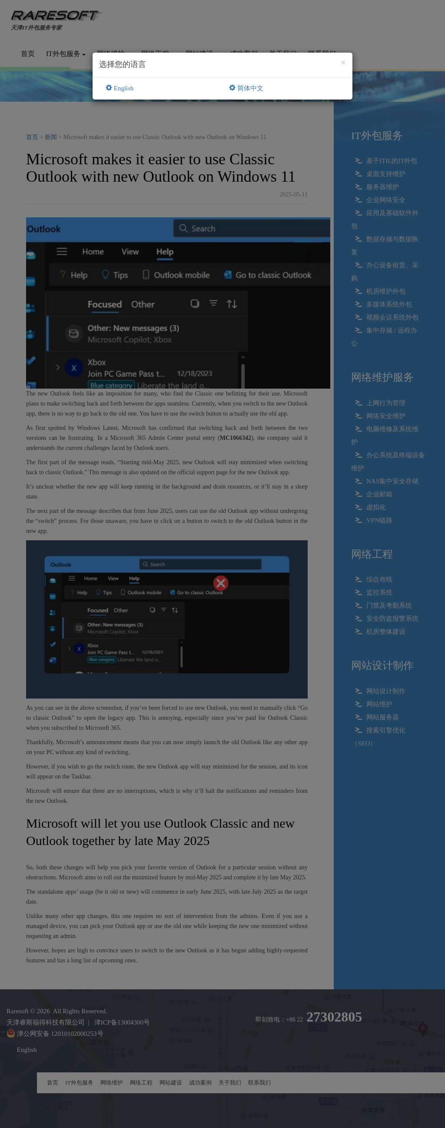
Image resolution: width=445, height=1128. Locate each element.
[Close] (343, 62)
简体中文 (246, 88)
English (120, 88)
